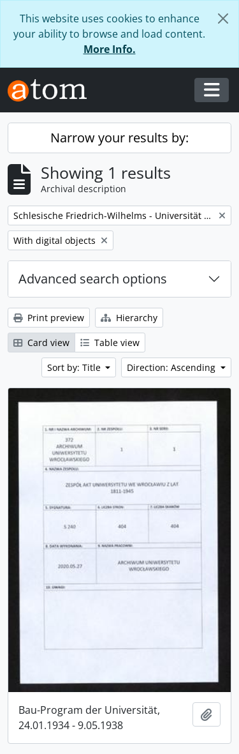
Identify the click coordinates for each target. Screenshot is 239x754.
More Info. (109, 49)
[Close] (223, 18)
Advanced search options (92, 278)
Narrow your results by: (119, 137)
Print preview (48, 318)
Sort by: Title (75, 367)
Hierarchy (129, 318)
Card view (41, 342)
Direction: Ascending (172, 367)
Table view (110, 342)
